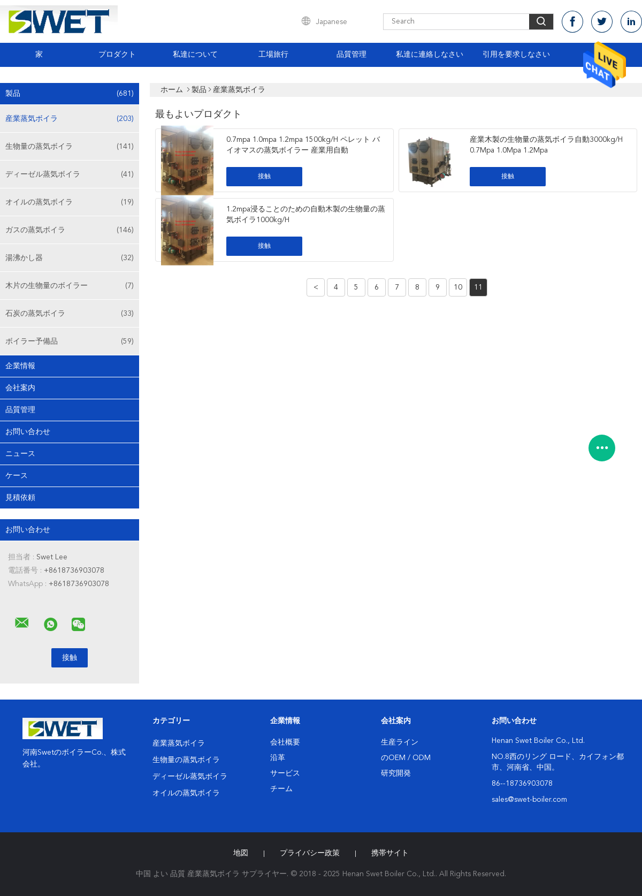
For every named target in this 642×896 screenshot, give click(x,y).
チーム (281, 789)
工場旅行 (273, 54)
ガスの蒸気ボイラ (69, 230)
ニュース (20, 454)
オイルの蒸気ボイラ (69, 202)
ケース (16, 476)
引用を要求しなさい (516, 54)
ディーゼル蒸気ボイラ (69, 174)
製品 (69, 93)
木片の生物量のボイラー (69, 285)
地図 (240, 853)
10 (458, 287)
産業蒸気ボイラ (69, 118)
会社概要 (285, 742)
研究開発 (396, 773)
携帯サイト (390, 853)
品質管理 (351, 54)
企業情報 (20, 366)
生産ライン (399, 742)
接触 (264, 176)
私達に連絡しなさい (429, 54)
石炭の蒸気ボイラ (69, 313)
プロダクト (117, 54)
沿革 (277, 758)
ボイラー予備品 (69, 341)
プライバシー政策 (310, 853)
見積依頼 (20, 498)
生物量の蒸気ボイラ (69, 146)
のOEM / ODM (406, 758)
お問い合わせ (27, 432)
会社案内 (20, 388)
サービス (285, 773)
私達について (195, 54)
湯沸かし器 (69, 258)
